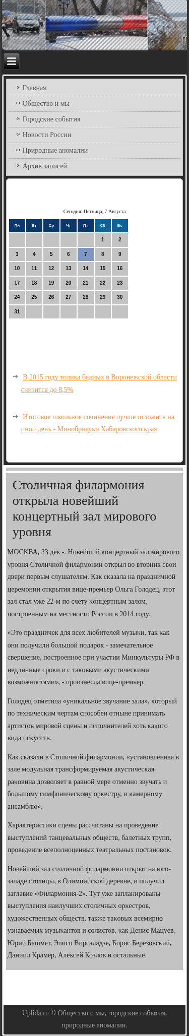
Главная (34, 88)
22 (102, 283)
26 (51, 297)
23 (119, 283)
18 (34, 283)
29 (102, 297)
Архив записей (45, 166)
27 (68, 297)
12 (51, 268)
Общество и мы (46, 103)
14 (85, 268)
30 (119, 297)
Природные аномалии (55, 150)
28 (85, 297)
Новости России (47, 135)
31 (17, 311)
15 (102, 268)
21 (85, 283)
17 (17, 283)
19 (51, 283)
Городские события (52, 119)
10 (17, 268)
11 (34, 268)
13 (68, 268)
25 (34, 297)
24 (17, 297)
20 (68, 283)
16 (119, 268)
